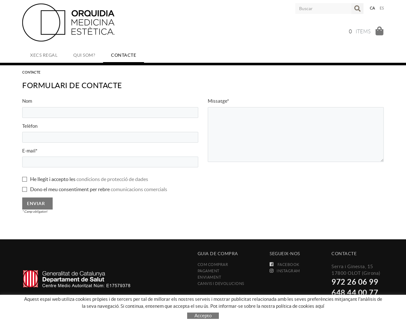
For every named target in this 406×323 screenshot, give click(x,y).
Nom (27, 101)
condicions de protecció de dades (112, 179)
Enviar (36, 203)
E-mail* (29, 150)
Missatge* (218, 101)
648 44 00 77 (354, 292)
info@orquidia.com (352, 301)
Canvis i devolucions (221, 283)
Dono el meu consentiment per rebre (70, 189)
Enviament (209, 277)
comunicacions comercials (139, 189)
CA (372, 8)
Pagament (208, 271)
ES (382, 8)
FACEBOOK (284, 264)
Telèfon (29, 126)
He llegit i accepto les (52, 179)
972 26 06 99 (354, 282)
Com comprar (213, 264)
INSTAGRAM (285, 271)
